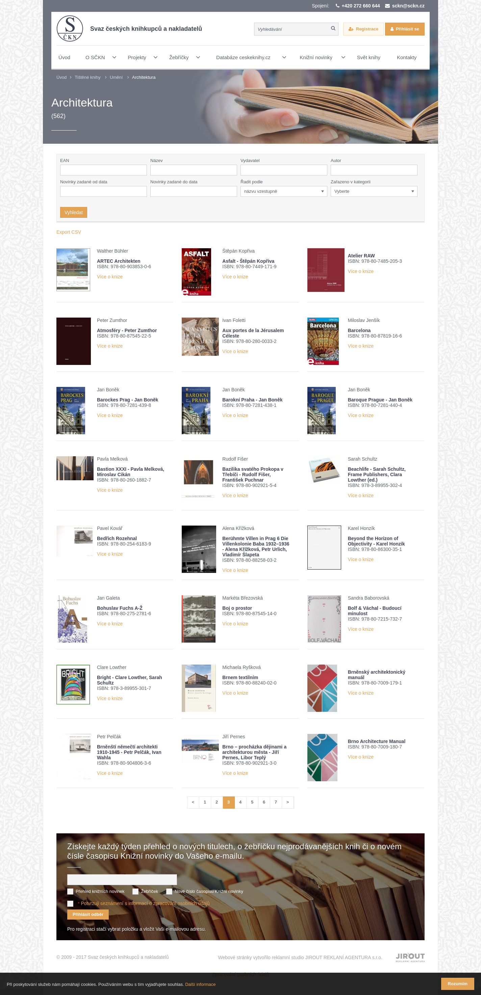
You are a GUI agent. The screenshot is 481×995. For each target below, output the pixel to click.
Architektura (143, 77)
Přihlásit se (407, 28)
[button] (323, 170)
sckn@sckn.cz (408, 5)
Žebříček (149, 891)
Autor (336, 160)
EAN (64, 160)
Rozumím (458, 983)
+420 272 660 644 (361, 5)
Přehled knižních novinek (100, 891)
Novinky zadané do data (173, 181)
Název (156, 160)
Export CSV (68, 232)
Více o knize (110, 276)
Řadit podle (251, 181)
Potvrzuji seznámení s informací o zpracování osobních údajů (145, 903)
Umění (116, 77)
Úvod (61, 77)
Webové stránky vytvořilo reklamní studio (300, 957)
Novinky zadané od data (83, 181)
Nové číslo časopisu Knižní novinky (209, 891)
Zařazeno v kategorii (351, 181)
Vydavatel (250, 160)
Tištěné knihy (87, 77)
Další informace (200, 984)
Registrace (367, 28)
